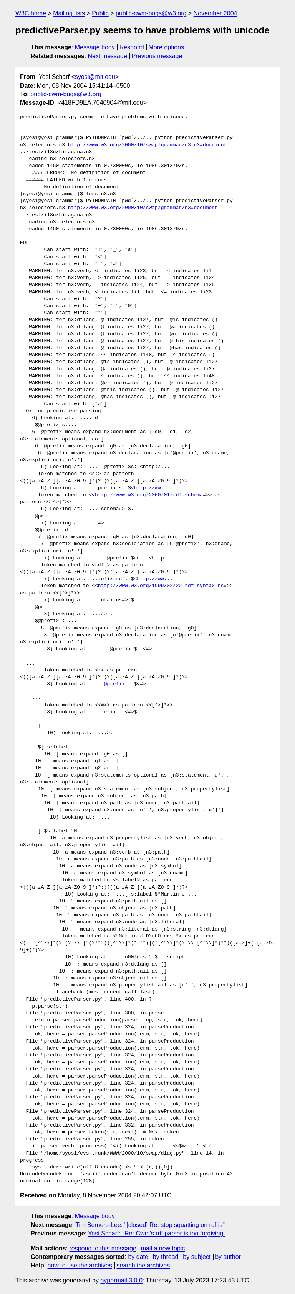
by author (228, 1257)
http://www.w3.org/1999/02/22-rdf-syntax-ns (161, 586)
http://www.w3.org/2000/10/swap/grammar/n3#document (143, 207)
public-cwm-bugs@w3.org (151, 13)
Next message (107, 56)
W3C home (30, 13)
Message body (95, 47)
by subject (196, 1257)
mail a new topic (163, 1248)
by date (138, 1257)
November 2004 (215, 13)
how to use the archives (80, 1265)
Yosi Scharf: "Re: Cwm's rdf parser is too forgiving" (156, 1233)
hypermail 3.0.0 (121, 1280)
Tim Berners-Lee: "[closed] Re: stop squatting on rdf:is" (150, 1225)
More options (166, 47)
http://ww (147, 488)
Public (100, 13)
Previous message (157, 56)
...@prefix (110, 684)
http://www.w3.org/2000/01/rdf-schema (149, 495)
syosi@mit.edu (95, 77)
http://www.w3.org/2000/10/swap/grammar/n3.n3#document (147, 145)
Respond (131, 47)
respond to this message (102, 1248)
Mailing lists (69, 13)
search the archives (143, 1265)
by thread (166, 1257)
